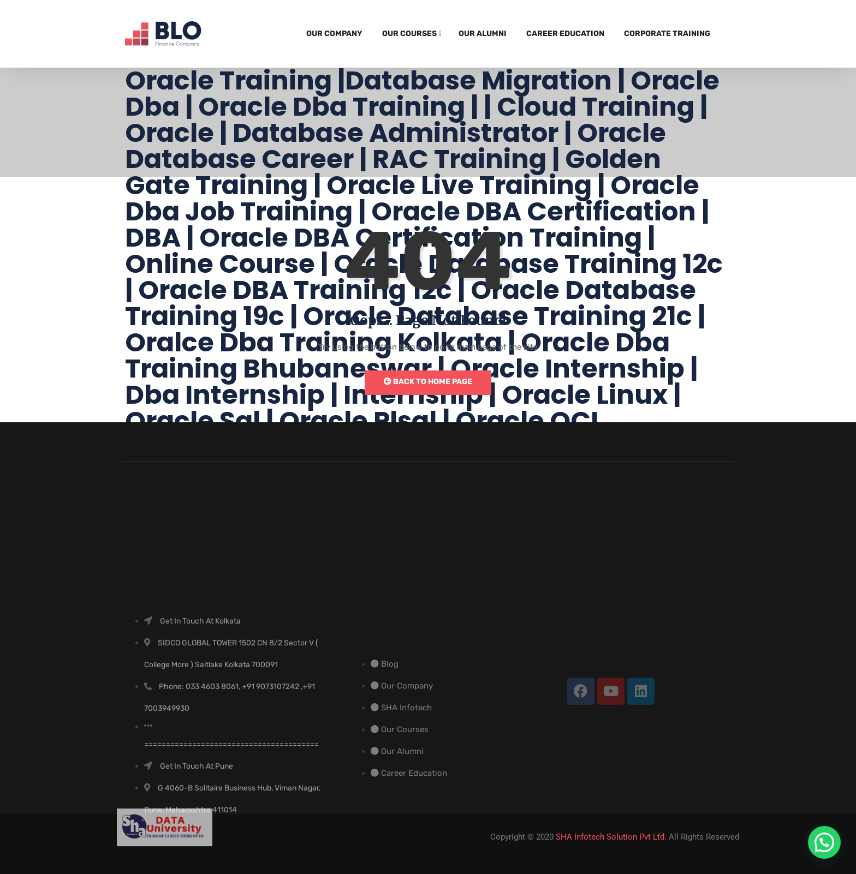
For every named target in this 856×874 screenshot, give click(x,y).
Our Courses (409, 33)
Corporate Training (667, 33)
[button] (824, 842)
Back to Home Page (428, 381)
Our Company (334, 33)
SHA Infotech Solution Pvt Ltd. (611, 837)
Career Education (565, 33)
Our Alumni (483, 33)
